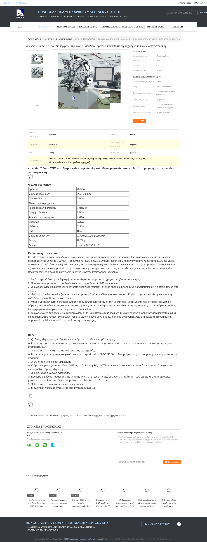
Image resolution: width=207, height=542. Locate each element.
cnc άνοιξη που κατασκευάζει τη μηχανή (86, 415)
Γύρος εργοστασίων (88, 27)
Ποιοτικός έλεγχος (111, 27)
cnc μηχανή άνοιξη (63, 39)
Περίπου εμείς (66, 27)
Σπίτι (21, 27)
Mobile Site (40, 539)
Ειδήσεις (178, 27)
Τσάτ (140, 120)
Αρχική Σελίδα (34, 39)
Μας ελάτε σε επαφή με (133, 27)
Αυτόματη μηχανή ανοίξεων (115, 415)
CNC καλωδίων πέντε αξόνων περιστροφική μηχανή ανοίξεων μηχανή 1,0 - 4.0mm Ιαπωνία (147, 506)
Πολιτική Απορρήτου (54, 539)
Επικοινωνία (172, 462)
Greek (199, 3)
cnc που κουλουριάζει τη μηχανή (54, 415)
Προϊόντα (44, 27)
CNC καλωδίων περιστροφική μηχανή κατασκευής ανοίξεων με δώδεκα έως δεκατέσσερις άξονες (125, 506)
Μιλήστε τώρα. (184, 3)
